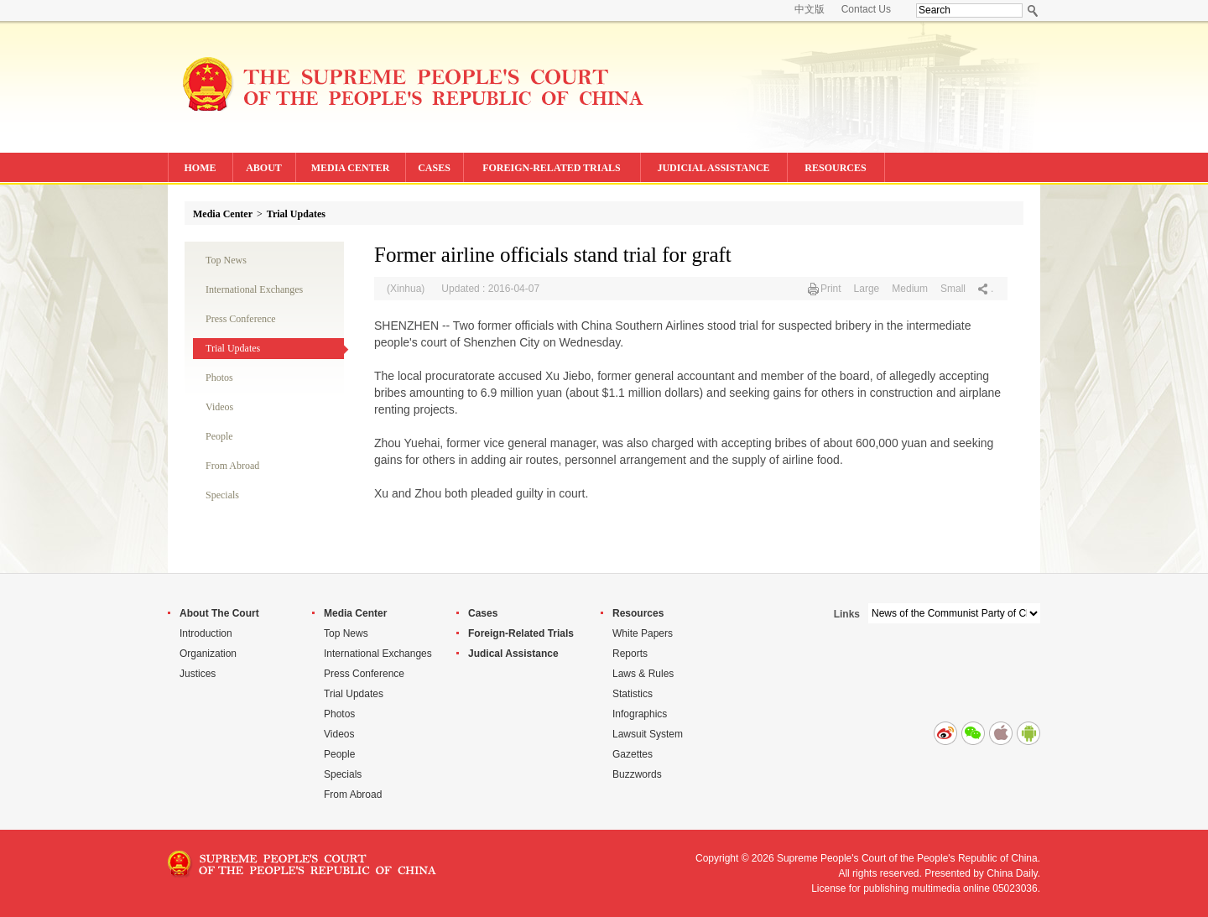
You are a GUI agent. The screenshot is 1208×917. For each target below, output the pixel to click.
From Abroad (232, 466)
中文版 (809, 9)
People (219, 436)
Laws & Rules (643, 674)
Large (867, 288)
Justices (198, 674)
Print (830, 288)
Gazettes (632, 754)
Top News (226, 260)
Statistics (632, 694)
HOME (200, 168)
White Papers (642, 633)
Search (1033, 10)
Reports (630, 653)
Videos (219, 407)
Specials (222, 495)
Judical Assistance (513, 653)
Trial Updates (296, 214)
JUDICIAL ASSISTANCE (713, 168)
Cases (482, 613)
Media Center (223, 214)
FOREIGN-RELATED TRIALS (551, 168)
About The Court (219, 613)
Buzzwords (637, 774)
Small (953, 288)
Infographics (639, 714)
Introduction (206, 633)
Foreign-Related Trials (521, 633)
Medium (910, 288)
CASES (434, 168)
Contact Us (866, 9)
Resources (638, 613)
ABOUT (264, 168)
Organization (208, 653)
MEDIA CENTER (350, 168)
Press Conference (241, 319)
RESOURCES (835, 168)
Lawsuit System (647, 734)
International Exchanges (254, 289)
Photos (219, 377)
